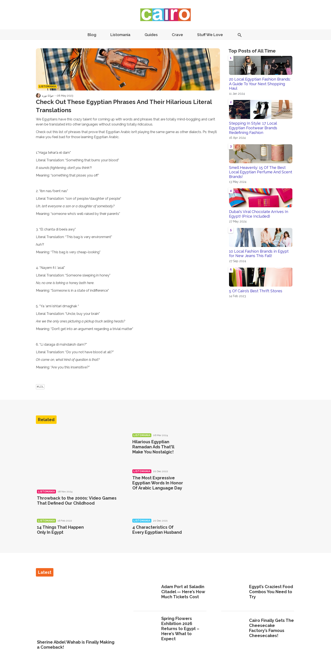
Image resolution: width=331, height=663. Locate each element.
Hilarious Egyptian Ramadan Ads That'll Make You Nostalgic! (153, 446)
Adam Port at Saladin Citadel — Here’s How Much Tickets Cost (183, 591)
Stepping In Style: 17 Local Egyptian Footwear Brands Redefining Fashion (253, 128)
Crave (177, 34)
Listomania (120, 34)
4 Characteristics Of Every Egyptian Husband (157, 530)
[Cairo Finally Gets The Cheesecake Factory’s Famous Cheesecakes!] (233, 628)
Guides (151, 34)
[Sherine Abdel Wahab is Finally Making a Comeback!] (78, 608)
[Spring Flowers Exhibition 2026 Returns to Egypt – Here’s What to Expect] (146, 629)
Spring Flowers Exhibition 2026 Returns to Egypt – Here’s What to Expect (180, 628)
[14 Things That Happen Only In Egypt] (107, 533)
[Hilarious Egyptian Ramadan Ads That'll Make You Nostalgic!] (202, 447)
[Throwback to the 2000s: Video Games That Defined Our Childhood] (79, 457)
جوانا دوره (48, 95)
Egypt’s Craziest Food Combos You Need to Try (271, 591)
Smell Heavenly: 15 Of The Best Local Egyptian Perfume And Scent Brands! (260, 172)
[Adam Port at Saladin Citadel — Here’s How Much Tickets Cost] (146, 592)
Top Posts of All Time (252, 51)
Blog (92, 34)
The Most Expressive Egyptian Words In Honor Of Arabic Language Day (157, 483)
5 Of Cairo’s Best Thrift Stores (255, 291)
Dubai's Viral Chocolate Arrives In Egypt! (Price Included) (258, 213)
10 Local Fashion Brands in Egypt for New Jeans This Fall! (259, 253)
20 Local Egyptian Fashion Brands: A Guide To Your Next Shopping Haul (259, 83)
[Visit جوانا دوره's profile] (38, 95)
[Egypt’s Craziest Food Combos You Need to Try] (233, 592)
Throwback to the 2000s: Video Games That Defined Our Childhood (77, 501)
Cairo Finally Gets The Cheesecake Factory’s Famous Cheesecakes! (271, 628)
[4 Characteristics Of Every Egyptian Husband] (202, 533)
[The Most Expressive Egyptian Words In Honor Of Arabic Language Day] (202, 483)
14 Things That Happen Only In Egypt (60, 530)
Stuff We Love (210, 34)
